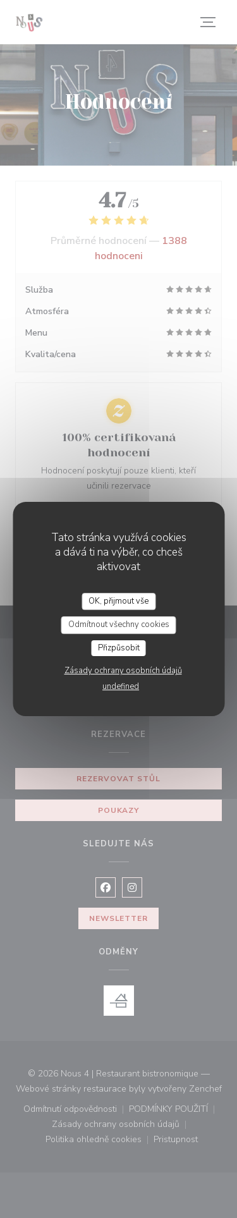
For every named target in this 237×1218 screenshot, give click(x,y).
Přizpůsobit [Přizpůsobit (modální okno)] (119, 648)
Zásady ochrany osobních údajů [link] (123, 670)
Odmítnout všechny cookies (118, 624)
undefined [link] (120, 686)
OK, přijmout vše (118, 601)
